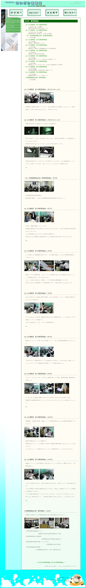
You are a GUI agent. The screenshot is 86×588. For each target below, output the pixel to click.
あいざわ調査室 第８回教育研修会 (36, 66)
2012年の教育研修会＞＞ (58, 562)
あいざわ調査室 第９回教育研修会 (36, 72)
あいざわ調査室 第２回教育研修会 (36, 30)
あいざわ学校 (10, 26)
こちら (67, 566)
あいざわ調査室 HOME (63, 577)
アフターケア (10, 23)
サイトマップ (77, 2)
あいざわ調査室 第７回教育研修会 (36, 61)
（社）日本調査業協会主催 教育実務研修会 (39, 35)
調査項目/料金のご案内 (13, 21)
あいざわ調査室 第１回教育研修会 (36, 24)
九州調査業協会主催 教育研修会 (36, 77)
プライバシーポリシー (75, 3)
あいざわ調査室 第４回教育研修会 (36, 45)
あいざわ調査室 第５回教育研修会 (36, 50)
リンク (8, 31)
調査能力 (8, 18)
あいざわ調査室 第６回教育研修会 (36, 56)
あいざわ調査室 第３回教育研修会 (36, 39)
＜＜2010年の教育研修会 (43, 562)
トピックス (9, 28)
